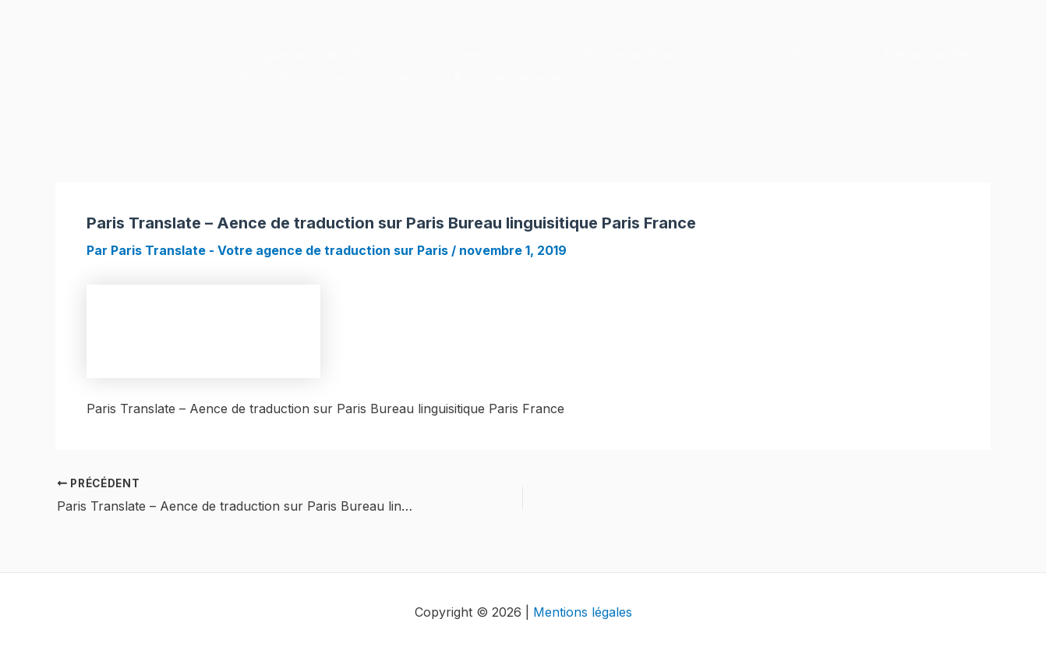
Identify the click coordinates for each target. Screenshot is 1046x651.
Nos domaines (440, 54)
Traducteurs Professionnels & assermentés (842, 54)
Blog (289, 78)
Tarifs (234, 78)
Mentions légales (582, 612)
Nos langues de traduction (295, 54)
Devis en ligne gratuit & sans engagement (448, 78)
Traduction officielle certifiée (598, 54)
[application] (682, 54)
